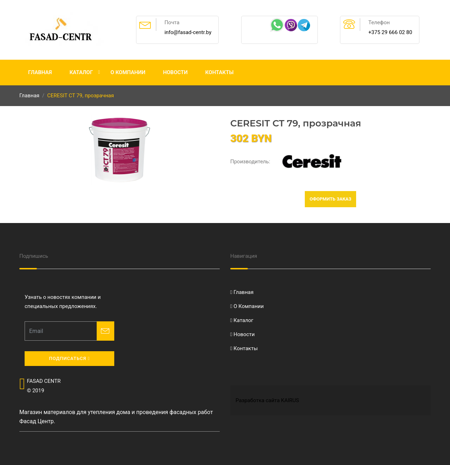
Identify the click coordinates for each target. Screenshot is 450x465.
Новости (175, 72)
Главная (40, 72)
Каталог (81, 72)
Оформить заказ (331, 199)
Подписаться (69, 358)
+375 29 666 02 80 (390, 32)
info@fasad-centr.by (188, 32)
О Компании (127, 72)
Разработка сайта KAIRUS (267, 400)
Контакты (219, 72)
